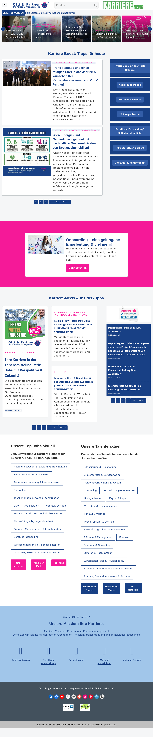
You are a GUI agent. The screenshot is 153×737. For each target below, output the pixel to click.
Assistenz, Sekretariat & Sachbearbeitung (110, 575)
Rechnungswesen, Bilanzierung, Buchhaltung (34, 472)
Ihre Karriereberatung (17, 27)
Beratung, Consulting (27, 554)
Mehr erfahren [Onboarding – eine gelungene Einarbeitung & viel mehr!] (77, 266)
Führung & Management (99, 543)
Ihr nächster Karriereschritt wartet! (43, 33)
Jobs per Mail (39, 583)
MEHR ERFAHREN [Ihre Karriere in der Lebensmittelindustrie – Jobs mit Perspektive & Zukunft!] (14, 415)
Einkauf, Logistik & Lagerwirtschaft (106, 535)
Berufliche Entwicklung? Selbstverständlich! (76, 129)
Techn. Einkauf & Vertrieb (100, 527)
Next (66, 200)
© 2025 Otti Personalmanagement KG (71, 733)
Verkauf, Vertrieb (24, 522)
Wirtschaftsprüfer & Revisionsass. (105, 567)
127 (57, 200)
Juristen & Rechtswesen (99, 559)
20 (55, 430)
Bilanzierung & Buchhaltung (101, 470)
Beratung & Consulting (98, 551)
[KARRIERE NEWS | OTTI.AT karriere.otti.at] (123, 5)
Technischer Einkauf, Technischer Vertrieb (40, 530)
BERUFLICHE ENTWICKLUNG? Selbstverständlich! (16, 33)
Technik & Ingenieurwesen (121, 494)
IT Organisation (94, 502)
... (51, 200)
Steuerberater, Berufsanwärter (33, 482)
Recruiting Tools (111, 596)
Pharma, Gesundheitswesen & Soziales (109, 584)
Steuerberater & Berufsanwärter (104, 478)
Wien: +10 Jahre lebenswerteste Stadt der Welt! (137, 33)
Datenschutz (98, 733)
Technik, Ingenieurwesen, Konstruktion (38, 506)
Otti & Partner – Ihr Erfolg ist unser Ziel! (46, 26)
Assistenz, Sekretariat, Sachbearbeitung (39, 571)
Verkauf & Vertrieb (95, 519)
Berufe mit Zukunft (105, 30)
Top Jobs (59, 581)
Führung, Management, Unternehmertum (39, 546)
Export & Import (121, 502)
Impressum (111, 733)
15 (134, 409)
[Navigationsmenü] (4, 5)
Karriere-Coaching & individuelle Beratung (136, 26)
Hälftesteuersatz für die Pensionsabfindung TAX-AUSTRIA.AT (123, 376)
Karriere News (43, 733)
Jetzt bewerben (18, 583)
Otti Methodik (133, 596)
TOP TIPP (69, 23)
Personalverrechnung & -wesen (104, 486)
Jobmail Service (132, 668)
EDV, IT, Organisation (27, 514)
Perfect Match (76, 668)
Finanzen (127, 543)
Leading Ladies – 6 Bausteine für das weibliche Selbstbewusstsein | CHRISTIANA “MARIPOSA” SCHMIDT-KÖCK (74, 384)
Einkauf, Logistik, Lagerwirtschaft (35, 538)
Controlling (21, 498)
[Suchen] (74, 5)
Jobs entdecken (21, 668)
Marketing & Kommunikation (102, 511)
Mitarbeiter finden (89, 596)
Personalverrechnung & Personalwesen (39, 490)
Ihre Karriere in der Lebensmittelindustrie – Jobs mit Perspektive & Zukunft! (24, 368)
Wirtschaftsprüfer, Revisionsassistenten (39, 563)
